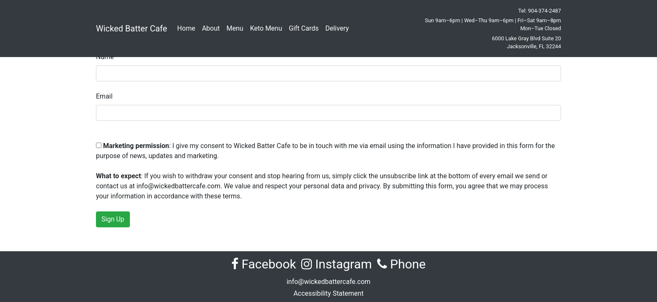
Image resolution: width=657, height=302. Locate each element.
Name (105, 57)
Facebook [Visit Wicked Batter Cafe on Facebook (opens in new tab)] (263, 264)
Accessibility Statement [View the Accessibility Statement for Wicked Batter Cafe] (328, 293)
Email (104, 96)
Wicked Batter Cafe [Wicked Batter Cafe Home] (131, 28)
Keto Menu (266, 28)
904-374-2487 (544, 11)
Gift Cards (303, 28)
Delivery (337, 28)
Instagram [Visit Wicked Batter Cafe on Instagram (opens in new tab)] (336, 264)
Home (186, 28)
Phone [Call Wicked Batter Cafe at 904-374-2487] (401, 264)
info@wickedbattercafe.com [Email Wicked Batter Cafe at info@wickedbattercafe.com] (328, 282)
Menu (235, 28)
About (211, 28)
